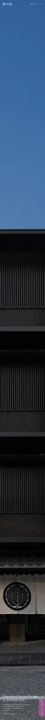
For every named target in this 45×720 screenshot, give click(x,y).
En (34, 4)
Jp (31, 4)
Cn (37, 4)
